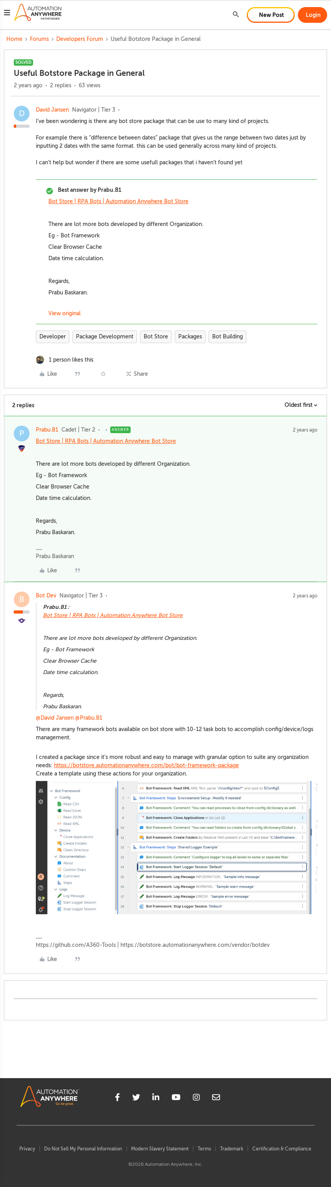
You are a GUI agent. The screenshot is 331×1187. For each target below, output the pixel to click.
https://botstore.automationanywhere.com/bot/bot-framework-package (146, 765)
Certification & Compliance (281, 1149)
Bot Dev (46, 596)
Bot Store (156, 337)
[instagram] (196, 1098)
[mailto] (216, 1098)
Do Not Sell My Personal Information (83, 1149)
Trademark (231, 1149)
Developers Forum (79, 39)
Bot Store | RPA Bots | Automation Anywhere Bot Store (118, 201)
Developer (52, 337)
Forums (39, 39)
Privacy (27, 1149)
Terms (204, 1149)
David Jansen (52, 110)
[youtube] (176, 1098)
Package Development (104, 337)
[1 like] (64, 360)
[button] (7, 13)
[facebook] (117, 1098)
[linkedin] (155, 1098)
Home (14, 39)
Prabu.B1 (47, 430)
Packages (190, 337)
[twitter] (136, 1098)
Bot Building (227, 337)
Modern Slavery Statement (160, 1149)
